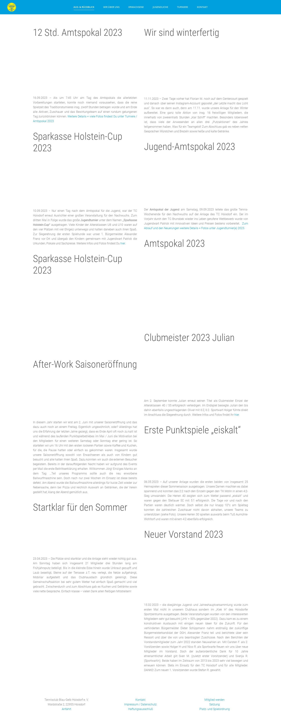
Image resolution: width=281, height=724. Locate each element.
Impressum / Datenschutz (140, 704)
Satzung (214, 704)
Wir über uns (111, 7)
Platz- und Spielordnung (214, 709)
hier (122, 243)
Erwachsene (136, 7)
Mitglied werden (214, 699)
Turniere (182, 7)
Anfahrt (66, 709)
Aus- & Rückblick (83, 7)
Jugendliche (160, 7)
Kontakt (202, 7)
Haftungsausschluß (140, 709)
